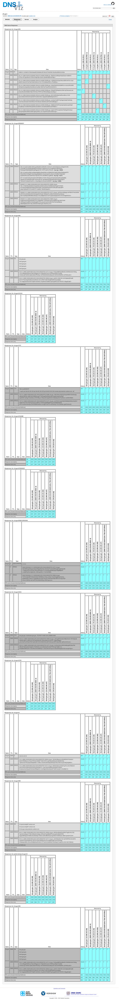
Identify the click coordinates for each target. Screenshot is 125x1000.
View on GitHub (109, 4)
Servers (27, 19)
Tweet (110, 19)
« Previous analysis (64, 16)
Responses (17, 19)
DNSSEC (7, 19)
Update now (32, 16)
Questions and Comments (59, 988)
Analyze (35, 19)
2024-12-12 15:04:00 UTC (14, 16)
